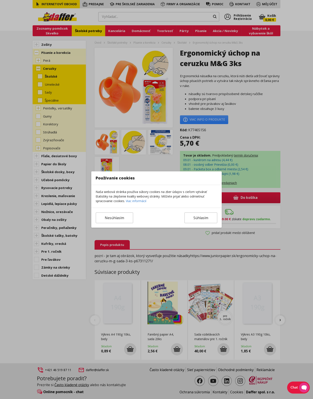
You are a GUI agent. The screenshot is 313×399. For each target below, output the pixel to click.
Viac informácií (136, 201)
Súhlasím (200, 217)
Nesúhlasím (114, 217)
